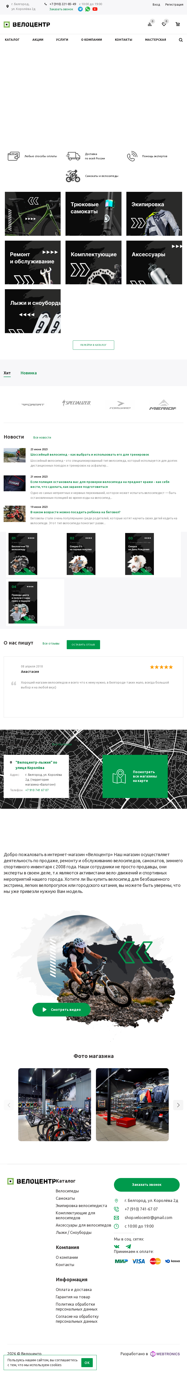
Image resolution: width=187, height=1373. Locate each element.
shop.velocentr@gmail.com (148, 1217)
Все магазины (62, 744)
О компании (67, 1257)
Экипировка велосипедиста (81, 1205)
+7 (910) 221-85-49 (62, 4)
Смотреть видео (61, 1009)
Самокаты (65, 1198)
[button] (178, 1105)
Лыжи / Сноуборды (74, 1232)
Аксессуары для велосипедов (83, 1225)
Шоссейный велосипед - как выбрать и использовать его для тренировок (89, 454)
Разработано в (150, 1354)
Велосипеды (67, 1191)
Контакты (65, 1264)
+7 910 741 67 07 (37, 790)
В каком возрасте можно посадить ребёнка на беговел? (75, 512)
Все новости (42, 437)
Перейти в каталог (93, 345)
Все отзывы (51, 643)
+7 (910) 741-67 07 (141, 1209)
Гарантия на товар (73, 1297)
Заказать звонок (146, 1185)
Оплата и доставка (74, 1289)
